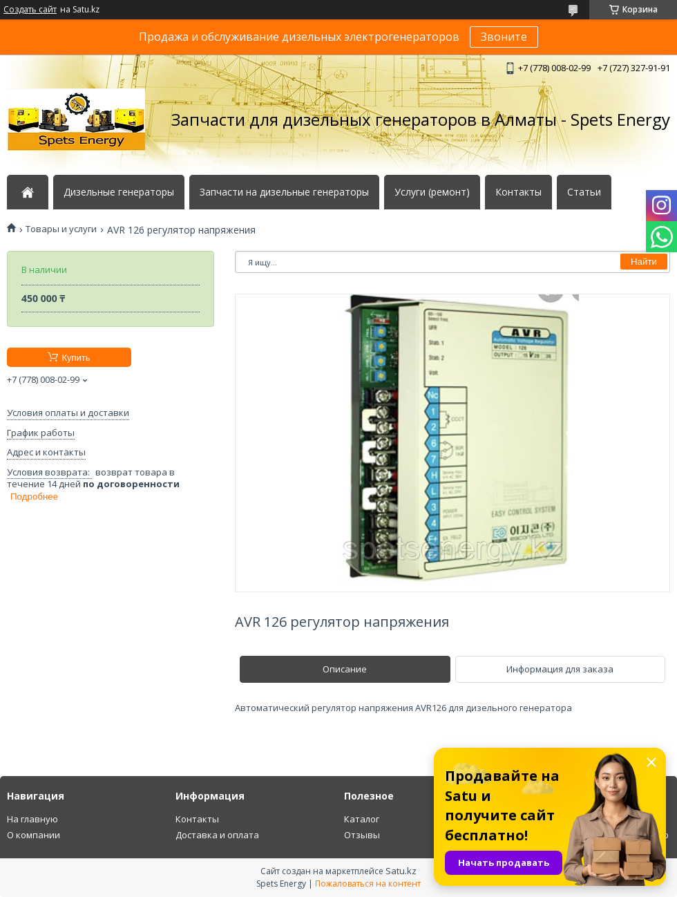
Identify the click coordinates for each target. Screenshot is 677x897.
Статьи (584, 192)
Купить (75, 357)
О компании (33, 835)
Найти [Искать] (644, 261)
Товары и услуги (61, 229)
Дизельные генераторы (119, 192)
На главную (32, 819)
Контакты (518, 192)
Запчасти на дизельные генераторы (284, 192)
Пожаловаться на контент (368, 883)
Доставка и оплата (217, 835)
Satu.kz (401, 871)
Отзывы (362, 835)
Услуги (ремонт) (432, 192)
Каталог (361, 819)
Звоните (504, 36)
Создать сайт (30, 10)
